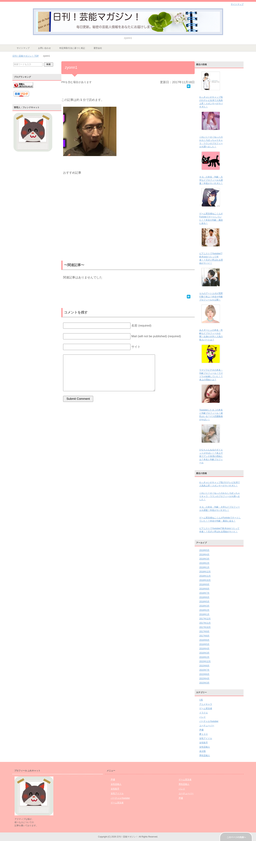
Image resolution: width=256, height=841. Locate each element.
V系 (201, 700)
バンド (202, 717)
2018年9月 (204, 584)
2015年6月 (204, 674)
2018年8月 (204, 589)
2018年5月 (204, 601)
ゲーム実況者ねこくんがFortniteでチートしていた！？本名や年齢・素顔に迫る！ (220, 519)
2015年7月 (204, 670)
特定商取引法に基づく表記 (72, 48)
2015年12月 (205, 661)
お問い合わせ (44, 48)
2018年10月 (205, 580)
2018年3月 (204, 606)
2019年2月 (204, 563)
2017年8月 (204, 636)
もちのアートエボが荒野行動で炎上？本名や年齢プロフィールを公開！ (211, 296)
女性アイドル (205, 738)
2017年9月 (204, 631)
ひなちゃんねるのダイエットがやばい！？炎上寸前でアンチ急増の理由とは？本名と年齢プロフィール (211, 456)
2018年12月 (205, 571)
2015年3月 (204, 683)
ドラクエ (203, 712)
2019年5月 (204, 550)
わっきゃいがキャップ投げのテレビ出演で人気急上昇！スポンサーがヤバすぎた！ (219, 484)
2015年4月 (204, 678)
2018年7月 (204, 593)
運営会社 (98, 48)
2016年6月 (204, 640)
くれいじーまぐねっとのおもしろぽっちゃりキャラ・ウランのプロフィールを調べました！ (219, 496)
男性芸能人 (204, 755)
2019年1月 (204, 567)
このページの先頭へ (236, 837)
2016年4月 (204, 648)
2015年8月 (204, 665)
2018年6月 (204, 597)
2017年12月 (205, 618)
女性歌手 (203, 742)
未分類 (202, 751)
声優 (201, 730)
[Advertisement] (128, 219)
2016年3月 (204, 653)
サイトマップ (23, 48)
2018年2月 (204, 610)
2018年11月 (205, 576)
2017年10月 (205, 627)
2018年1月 (204, 614)
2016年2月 (204, 657)
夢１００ (203, 734)
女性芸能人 (204, 747)
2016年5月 (204, 644)
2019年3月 (204, 559)
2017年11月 (205, 623)
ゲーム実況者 (205, 708)
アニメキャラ (205, 704)
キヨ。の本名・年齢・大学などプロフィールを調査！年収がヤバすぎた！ (211, 180)
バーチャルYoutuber (208, 721)
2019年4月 (204, 554)
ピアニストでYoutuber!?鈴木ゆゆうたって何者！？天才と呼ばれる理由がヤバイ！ (219, 530)
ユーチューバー (206, 725)
